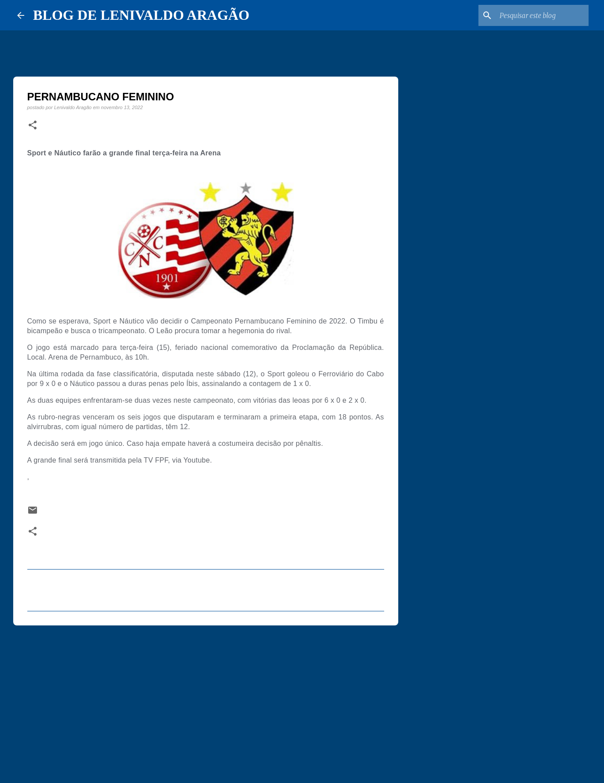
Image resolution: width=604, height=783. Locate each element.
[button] (32, 125)
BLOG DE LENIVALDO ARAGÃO (141, 15)
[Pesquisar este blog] (542, 15)
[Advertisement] (206, 700)
